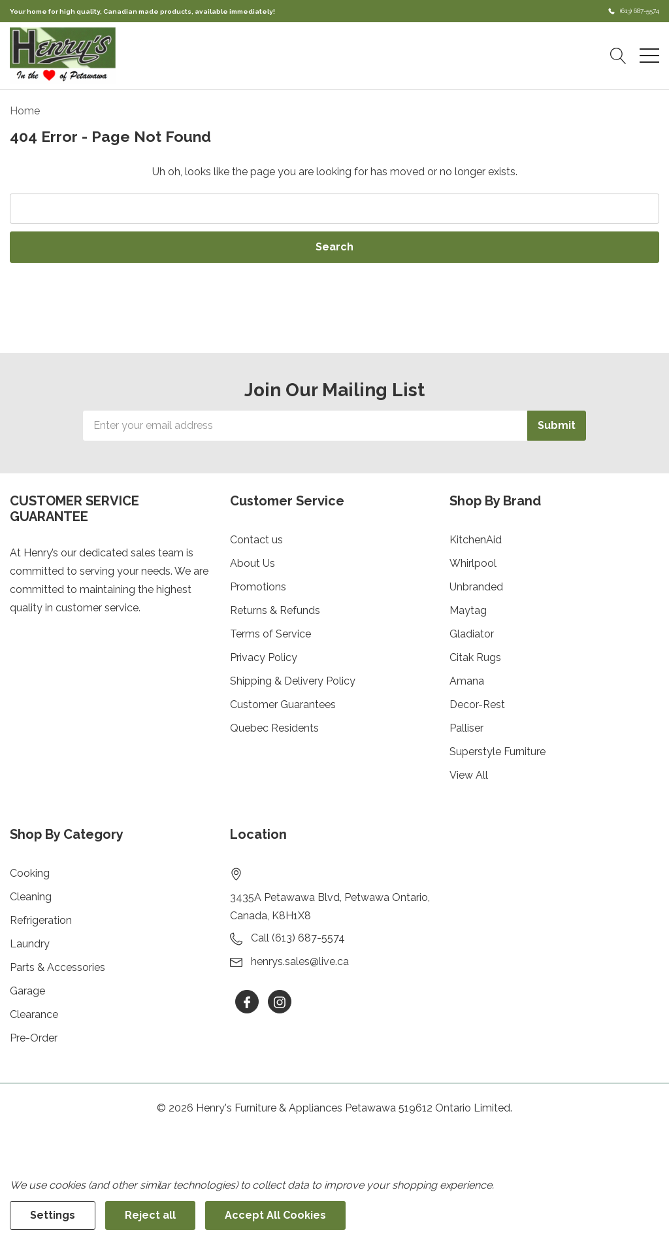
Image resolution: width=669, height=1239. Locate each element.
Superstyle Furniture (497, 751)
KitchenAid (475, 540)
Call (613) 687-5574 (298, 938)
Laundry (30, 944)
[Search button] (618, 55)
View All (468, 775)
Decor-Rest (477, 704)
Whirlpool (473, 563)
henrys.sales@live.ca (300, 961)
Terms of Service (270, 634)
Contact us (256, 540)
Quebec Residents (274, 728)
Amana (466, 681)
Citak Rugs (475, 657)
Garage (27, 991)
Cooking (30, 873)
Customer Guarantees (283, 704)
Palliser (466, 728)
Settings (52, 1215)
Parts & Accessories (57, 967)
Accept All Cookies (275, 1215)
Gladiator (471, 634)
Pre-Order (33, 1038)
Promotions (258, 587)
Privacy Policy (263, 657)
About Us (252, 563)
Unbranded (476, 587)
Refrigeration (41, 920)
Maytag (468, 610)
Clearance (34, 1014)
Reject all (150, 1215)
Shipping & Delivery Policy (292, 681)
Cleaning (31, 897)
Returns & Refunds (275, 610)
